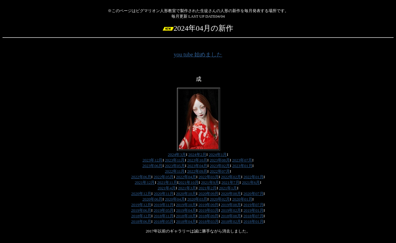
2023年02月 (220, 165)
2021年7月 (231, 182)
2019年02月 (231, 210)
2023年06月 (152, 165)
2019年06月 (141, 210)
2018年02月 (231, 221)
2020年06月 (152, 199)
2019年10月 (186, 204)
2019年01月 (253, 210)
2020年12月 (141, 193)
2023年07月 (242, 160)
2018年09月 (208, 216)
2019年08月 (231, 204)
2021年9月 (210, 182)
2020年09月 (208, 193)
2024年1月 (218, 154)
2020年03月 (197, 199)
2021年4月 (166, 188)
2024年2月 (197, 154)
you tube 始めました (198, 54)
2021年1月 (228, 188)
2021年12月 (145, 182)
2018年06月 (141, 221)
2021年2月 (208, 188)
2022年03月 (209, 177)
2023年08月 (220, 160)
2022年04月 (186, 177)
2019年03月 (209, 210)
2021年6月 (251, 182)
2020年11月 (164, 193)
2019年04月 (186, 210)
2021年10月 (189, 182)
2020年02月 (220, 199)
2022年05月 (163, 177)
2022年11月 (175, 171)
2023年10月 (197, 160)
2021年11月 (167, 182)
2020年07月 (253, 193)
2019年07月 (253, 204)
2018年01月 (253, 221)
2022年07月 (220, 171)
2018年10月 (186, 216)
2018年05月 (163, 221)
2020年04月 (175, 199)
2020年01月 (242, 199)
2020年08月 (231, 193)
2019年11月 (164, 204)
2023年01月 (242, 165)
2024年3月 (177, 154)
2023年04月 (197, 165)
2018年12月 (141, 216)
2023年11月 (175, 160)
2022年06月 (141, 177)
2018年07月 (253, 216)
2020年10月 (186, 193)
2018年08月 (231, 216)
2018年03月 (209, 221)
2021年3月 (187, 188)
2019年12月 (141, 204)
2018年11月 (164, 216)
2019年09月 (208, 204)
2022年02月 (231, 177)
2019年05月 (163, 210)
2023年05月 (175, 165)
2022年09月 (197, 171)
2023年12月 (152, 160)
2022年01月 (253, 177)
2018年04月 (186, 221)
